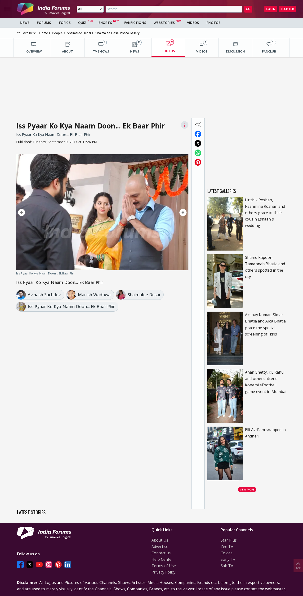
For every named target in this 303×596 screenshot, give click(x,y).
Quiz (82, 22)
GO (248, 9)
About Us (160, 540)
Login (270, 9)
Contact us (161, 553)
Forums (44, 22)
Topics (64, 22)
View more (247, 489)
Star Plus (229, 540)
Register (287, 9)
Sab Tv (227, 565)
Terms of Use (164, 565)
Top (298, 565)
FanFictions (135, 22)
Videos (193, 22)
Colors (226, 553)
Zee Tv (227, 546)
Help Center (162, 559)
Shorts (105, 22)
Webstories (164, 22)
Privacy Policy (163, 572)
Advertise (160, 546)
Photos (213, 22)
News (24, 22)
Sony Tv (228, 559)
